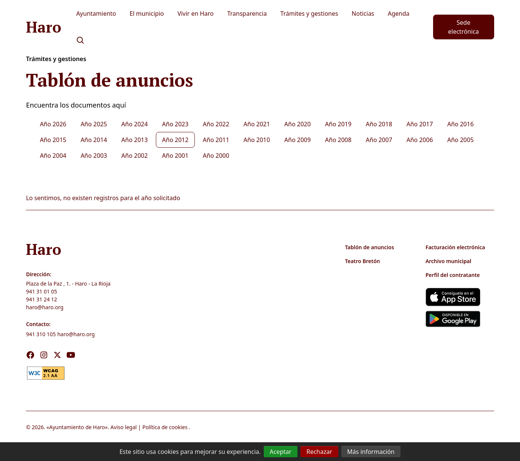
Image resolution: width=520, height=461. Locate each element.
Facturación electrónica (455, 247)
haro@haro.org (44, 307)
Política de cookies (165, 427)
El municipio (147, 13)
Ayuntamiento (96, 13)
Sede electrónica (463, 27)
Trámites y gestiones (309, 13)
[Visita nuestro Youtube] (70, 354)
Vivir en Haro (196, 13)
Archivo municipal (448, 261)
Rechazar (319, 452)
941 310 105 (40, 334)
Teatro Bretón (362, 261)
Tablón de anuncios (369, 247)
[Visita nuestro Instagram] (43, 354)
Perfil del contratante (453, 274)
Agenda (398, 13)
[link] (45, 372)
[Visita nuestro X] (57, 354)
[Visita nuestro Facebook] (30, 354)
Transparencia (247, 13)
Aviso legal (124, 427)
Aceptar (280, 452)
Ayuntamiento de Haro (77, 427)
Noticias (363, 13)
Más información (370, 452)
